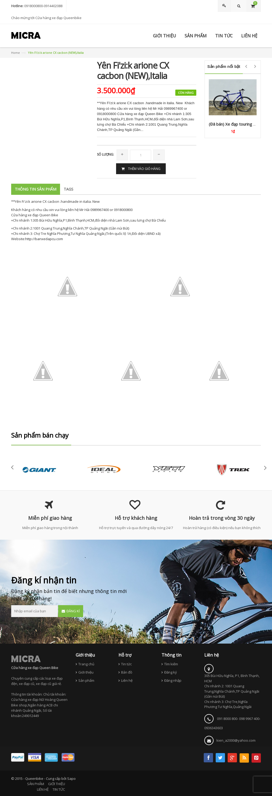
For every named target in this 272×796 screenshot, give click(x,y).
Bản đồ (126, 672)
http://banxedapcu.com (44, 238)
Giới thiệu (86, 672)
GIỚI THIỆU (56, 783)
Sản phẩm (86, 680)
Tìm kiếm (171, 664)
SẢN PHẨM (35, 783)
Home (15, 53)
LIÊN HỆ (43, 789)
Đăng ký (170, 672)
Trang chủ (86, 664)
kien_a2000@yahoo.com (236, 740)
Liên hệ (127, 680)
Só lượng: (105, 154)
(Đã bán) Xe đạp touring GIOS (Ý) (239, 124)
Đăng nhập (172, 680)
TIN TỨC (59, 789)
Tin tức (126, 664)
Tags (68, 189)
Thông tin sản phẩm (35, 189)
